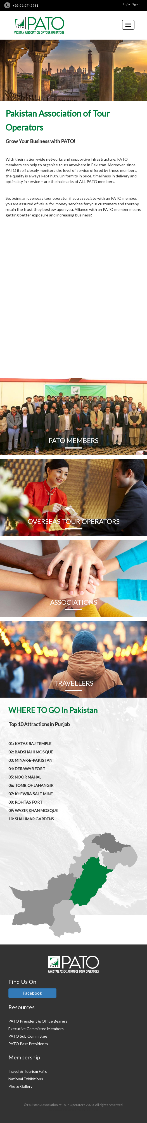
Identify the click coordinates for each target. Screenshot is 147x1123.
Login (126, 4)
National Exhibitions (25, 1078)
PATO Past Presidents (28, 1043)
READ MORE (73, 346)
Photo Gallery (20, 1086)
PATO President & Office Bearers (37, 1021)
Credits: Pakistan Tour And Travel (73, 1109)
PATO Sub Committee (27, 1036)
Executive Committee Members (36, 1028)
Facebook (32, 993)
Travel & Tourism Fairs (27, 1071)
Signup (136, 4)
